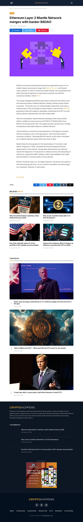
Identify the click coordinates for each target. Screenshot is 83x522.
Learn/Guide (31, 511)
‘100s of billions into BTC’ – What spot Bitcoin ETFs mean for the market (40, 348)
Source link (20, 177)
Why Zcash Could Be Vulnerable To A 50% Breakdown (56, 217)
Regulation (43, 511)
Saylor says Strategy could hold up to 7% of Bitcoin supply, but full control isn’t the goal (43, 303)
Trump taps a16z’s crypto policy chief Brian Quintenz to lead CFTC (38, 392)
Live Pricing (68, 511)
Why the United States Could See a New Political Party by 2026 (24, 217)
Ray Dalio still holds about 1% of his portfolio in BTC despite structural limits (24, 244)
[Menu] (11, 3)
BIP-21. (38, 96)
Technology (20, 511)
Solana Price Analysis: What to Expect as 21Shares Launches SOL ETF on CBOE (58, 244)
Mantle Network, (52, 88)
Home (11, 8)
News (11, 13)
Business (58, 511)
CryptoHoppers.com (47, 515)
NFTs (51, 511)
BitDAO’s (67, 108)
